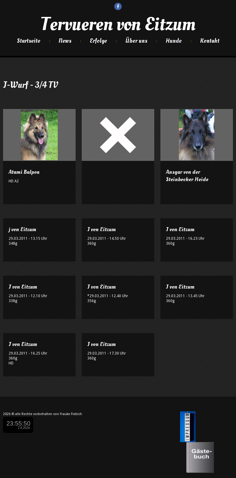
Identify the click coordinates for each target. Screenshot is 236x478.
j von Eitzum (22, 229)
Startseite (28, 41)
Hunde (174, 41)
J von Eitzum (101, 229)
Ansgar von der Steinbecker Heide (187, 175)
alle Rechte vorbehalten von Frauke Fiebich (48, 414)
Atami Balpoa (24, 172)
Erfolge (98, 41)
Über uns (136, 41)
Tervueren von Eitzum (118, 24)
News (65, 41)
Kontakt (209, 41)
